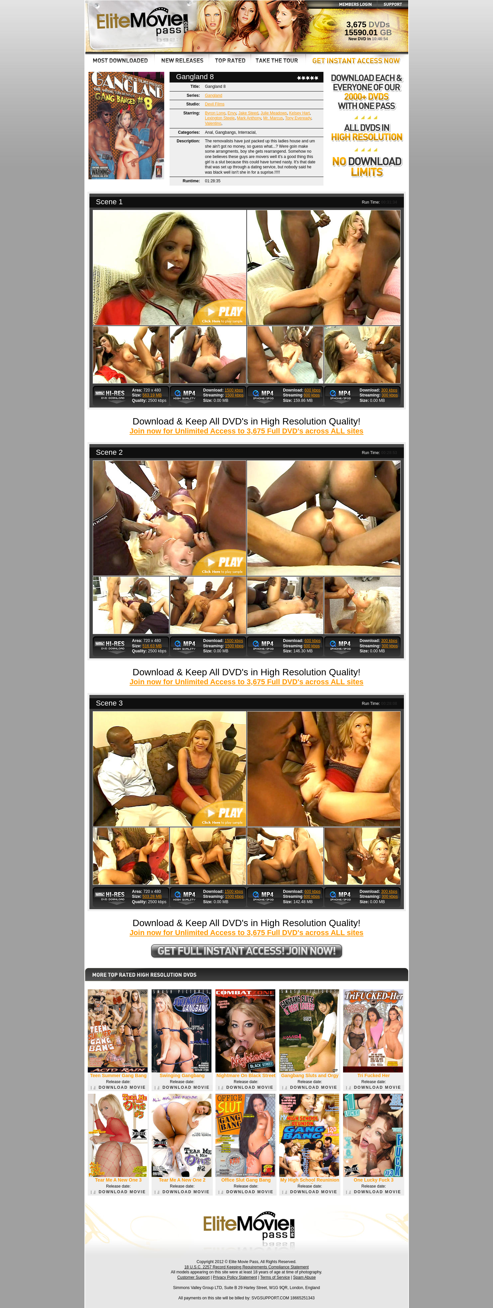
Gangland (213, 95)
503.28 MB (152, 896)
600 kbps (313, 390)
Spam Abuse (304, 1277)
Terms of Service (275, 1277)
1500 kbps (234, 390)
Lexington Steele (220, 118)
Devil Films (215, 104)
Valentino (213, 123)
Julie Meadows (274, 113)
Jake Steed (248, 113)
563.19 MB (152, 395)
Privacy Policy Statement (235, 1277)
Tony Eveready (298, 118)
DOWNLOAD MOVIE (118, 1087)
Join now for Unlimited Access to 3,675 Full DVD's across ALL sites (247, 431)
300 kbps (389, 390)
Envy (232, 113)
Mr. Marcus (273, 118)
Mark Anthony (249, 118)
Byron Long (215, 113)
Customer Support (193, 1277)
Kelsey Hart (299, 113)
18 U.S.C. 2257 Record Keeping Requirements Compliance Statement (246, 1267)
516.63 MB (152, 646)
